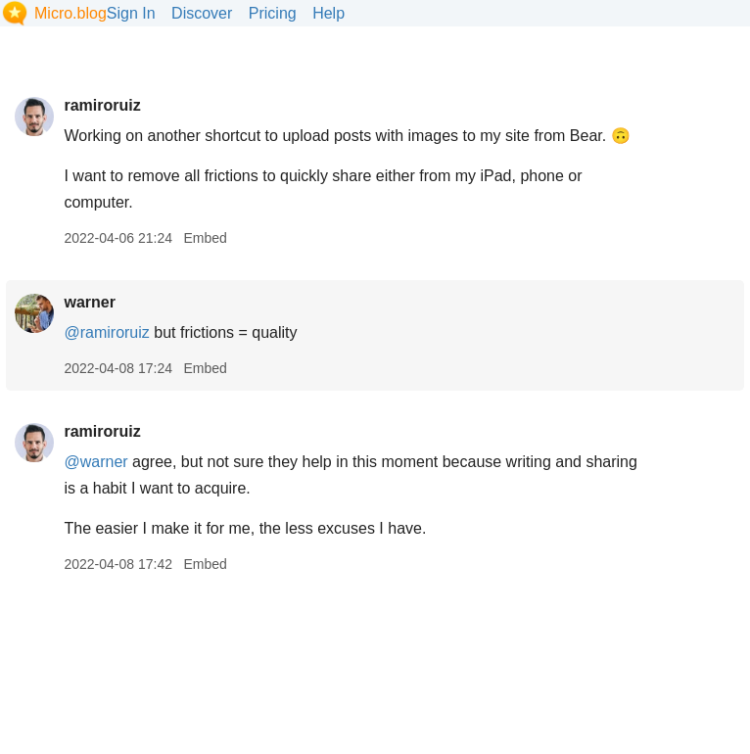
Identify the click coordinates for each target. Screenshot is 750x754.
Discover (201, 13)
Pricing (273, 13)
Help (328, 13)
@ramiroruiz (106, 332)
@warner (95, 461)
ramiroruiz (102, 105)
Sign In (131, 13)
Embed (204, 238)
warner (89, 302)
